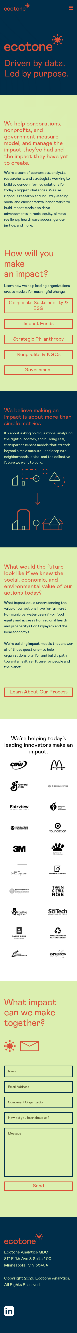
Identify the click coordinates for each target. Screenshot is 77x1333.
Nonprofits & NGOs (39, 354)
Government (38, 369)
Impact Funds (39, 323)
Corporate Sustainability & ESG (38, 305)
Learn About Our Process (39, 692)
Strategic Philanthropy (38, 339)
